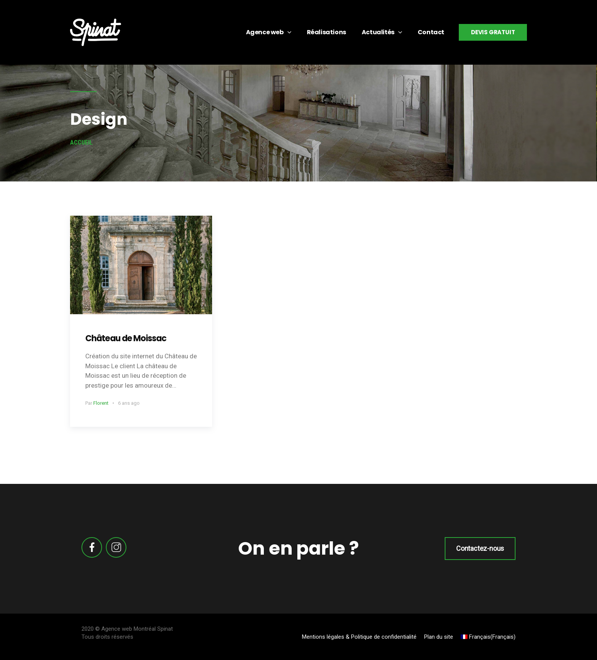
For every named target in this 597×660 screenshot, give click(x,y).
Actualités (378, 32)
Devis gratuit (493, 32)
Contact (431, 32)
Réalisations (326, 32)
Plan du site (438, 636)
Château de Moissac (125, 338)
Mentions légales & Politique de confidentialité (359, 636)
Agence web (265, 32)
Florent (101, 403)
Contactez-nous (480, 548)
